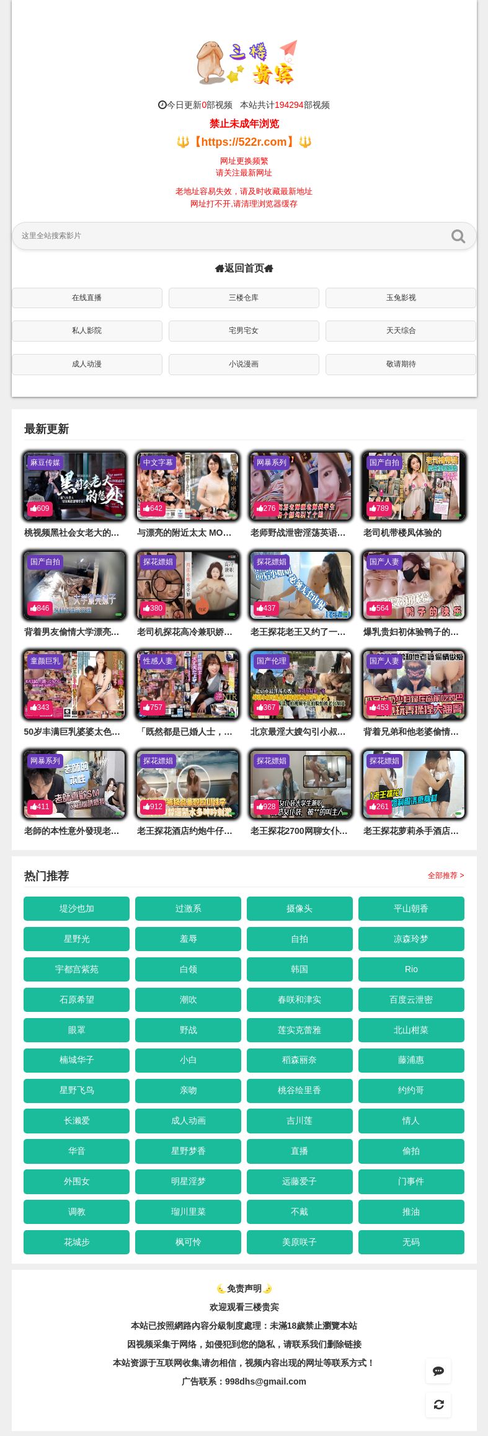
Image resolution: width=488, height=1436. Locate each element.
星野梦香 (188, 1154)
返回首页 (244, 268)
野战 (188, 1031)
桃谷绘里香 (300, 1093)
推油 (411, 1216)
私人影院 (87, 330)
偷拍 (411, 1154)
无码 (411, 1247)
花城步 (77, 1247)
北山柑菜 (411, 1031)
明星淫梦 (188, 1185)
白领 (188, 970)
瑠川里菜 (188, 1216)
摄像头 (300, 908)
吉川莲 (300, 1123)
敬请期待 (401, 364)
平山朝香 (411, 908)
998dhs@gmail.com (265, 1386)
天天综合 (401, 330)
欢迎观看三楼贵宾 (244, 1312)
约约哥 (412, 1093)
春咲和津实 (300, 1001)
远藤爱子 (300, 1185)
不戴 (300, 1216)
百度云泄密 (411, 1001)
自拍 (300, 939)
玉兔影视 (401, 297)
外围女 (77, 1185)
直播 (300, 1154)
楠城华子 (77, 1062)
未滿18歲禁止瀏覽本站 (314, 1331)
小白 (188, 1062)
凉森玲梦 (411, 939)
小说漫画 (244, 364)
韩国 (300, 970)
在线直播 (87, 297)
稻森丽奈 (300, 1062)
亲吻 (188, 1093)
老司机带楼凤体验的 (402, 533)
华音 (77, 1154)
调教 (77, 1216)
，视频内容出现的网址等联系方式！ (305, 1368)
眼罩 (77, 1031)
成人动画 (188, 1123)
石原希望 (77, 1001)
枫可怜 (188, 1247)
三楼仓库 (244, 297)
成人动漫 (87, 364)
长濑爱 (77, 1123)
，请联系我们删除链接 (318, 1349)
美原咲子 (300, 1247)
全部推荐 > (446, 875)
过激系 (188, 908)
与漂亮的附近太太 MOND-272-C (199, 533)
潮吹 (188, 1001)
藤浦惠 (412, 1062)
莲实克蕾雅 (300, 1031)
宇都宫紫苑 (77, 970)
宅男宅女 (244, 330)
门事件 (412, 1185)
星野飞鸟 (77, 1093)
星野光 (77, 939)
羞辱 (188, 939)
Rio (411, 970)
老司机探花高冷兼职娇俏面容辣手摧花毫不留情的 (232, 632)
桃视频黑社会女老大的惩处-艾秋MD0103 (103, 533)
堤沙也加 (77, 908)
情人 (411, 1123)
